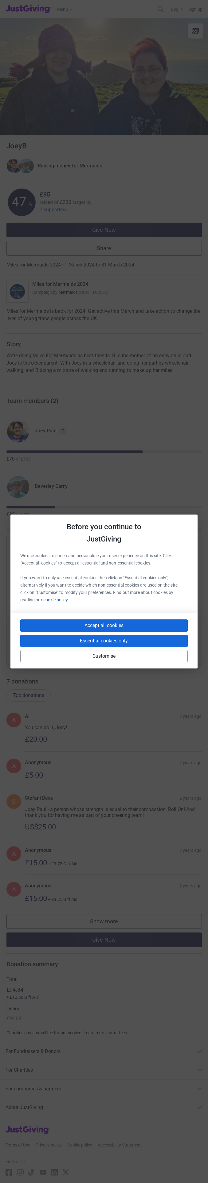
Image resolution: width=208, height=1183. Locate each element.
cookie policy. (56, 599)
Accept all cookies (104, 625)
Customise (104, 656)
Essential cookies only (104, 641)
